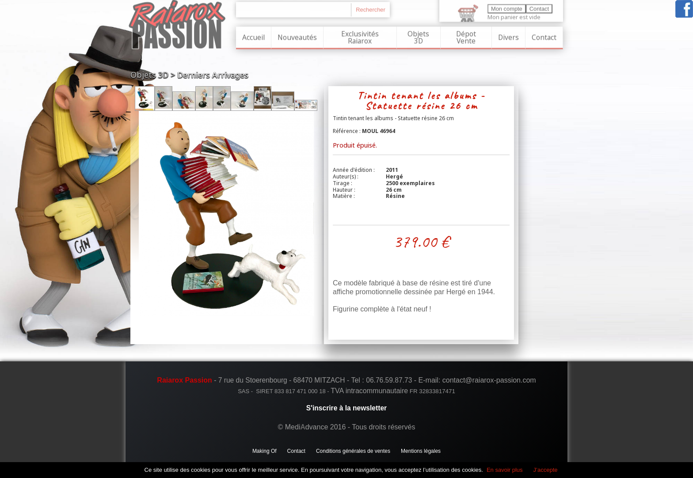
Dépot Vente (466, 36)
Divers (508, 36)
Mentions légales (421, 451)
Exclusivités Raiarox (360, 36)
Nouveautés (297, 36)
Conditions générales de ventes (353, 451)
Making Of (264, 451)
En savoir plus (505, 470)
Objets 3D (418, 36)
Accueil (253, 36)
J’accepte (545, 470)
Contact (544, 36)
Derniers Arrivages (212, 74)
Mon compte (506, 7)
